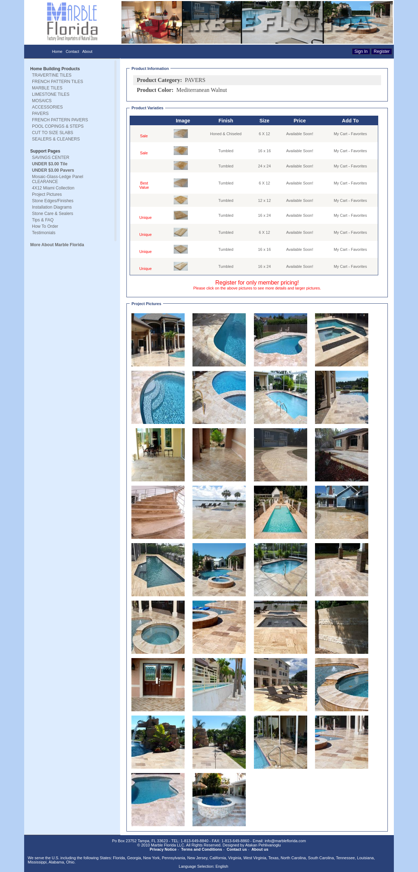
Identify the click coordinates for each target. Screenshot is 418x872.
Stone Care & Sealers (52, 213)
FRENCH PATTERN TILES (57, 81)
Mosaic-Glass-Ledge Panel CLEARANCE (57, 179)
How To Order (45, 226)
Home (57, 51)
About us (259, 849)
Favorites (359, 134)
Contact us (237, 849)
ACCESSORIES (47, 107)
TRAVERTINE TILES (51, 75)
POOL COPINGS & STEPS (58, 126)
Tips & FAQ (43, 219)
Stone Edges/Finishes (53, 200)
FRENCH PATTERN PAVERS (60, 119)
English (222, 866)
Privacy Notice (163, 849)
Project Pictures (47, 194)
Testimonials (43, 232)
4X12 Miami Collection (53, 188)
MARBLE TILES (47, 87)
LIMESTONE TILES (51, 94)
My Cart (341, 134)
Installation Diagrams (52, 207)
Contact (72, 51)
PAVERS (40, 113)
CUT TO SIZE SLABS (52, 132)
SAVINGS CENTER (50, 157)
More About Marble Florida (57, 244)
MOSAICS (41, 100)
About (87, 51)
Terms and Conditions (201, 849)
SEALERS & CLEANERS (56, 139)
